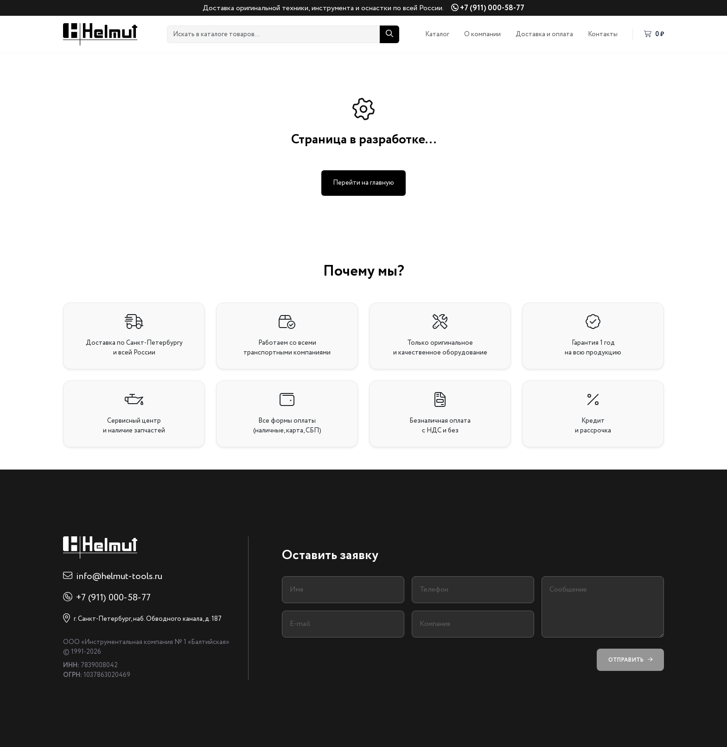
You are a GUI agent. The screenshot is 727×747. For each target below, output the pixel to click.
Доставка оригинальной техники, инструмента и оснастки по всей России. (323, 8)
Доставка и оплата (544, 34)
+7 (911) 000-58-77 (487, 8)
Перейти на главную (363, 182)
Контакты (603, 34)
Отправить (630, 660)
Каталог (437, 34)
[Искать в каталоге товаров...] (273, 34)
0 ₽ (654, 34)
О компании (482, 34)
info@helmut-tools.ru (119, 576)
